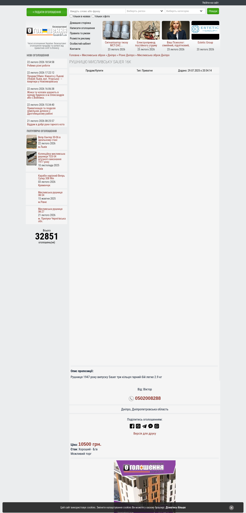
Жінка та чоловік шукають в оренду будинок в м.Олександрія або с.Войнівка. (45, 95)
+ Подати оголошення (47, 12)
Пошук (213, 11)
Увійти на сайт (210, 2)
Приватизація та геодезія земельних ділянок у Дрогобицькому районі (41, 111)
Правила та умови (80, 33)
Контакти (75, 48)
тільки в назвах (81, 16)
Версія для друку (144, 433)
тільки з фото (102, 16)
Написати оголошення (82, 28)
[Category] (188, 11)
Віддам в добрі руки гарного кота (45, 124)
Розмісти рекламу (80, 38)
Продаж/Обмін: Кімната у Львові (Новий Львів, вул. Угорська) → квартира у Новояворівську (45, 79)
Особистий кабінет (80, 43)
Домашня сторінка (80, 22)
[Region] (149, 11)
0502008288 (148, 398)
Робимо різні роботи (38, 65)
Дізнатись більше (176, 507)
